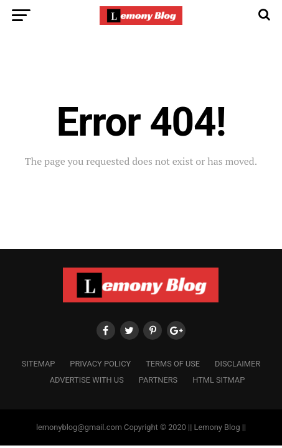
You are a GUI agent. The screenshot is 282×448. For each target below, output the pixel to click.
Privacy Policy (100, 363)
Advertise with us (87, 380)
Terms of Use (173, 363)
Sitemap (38, 363)
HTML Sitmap (218, 380)
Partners (158, 380)
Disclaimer (237, 363)
